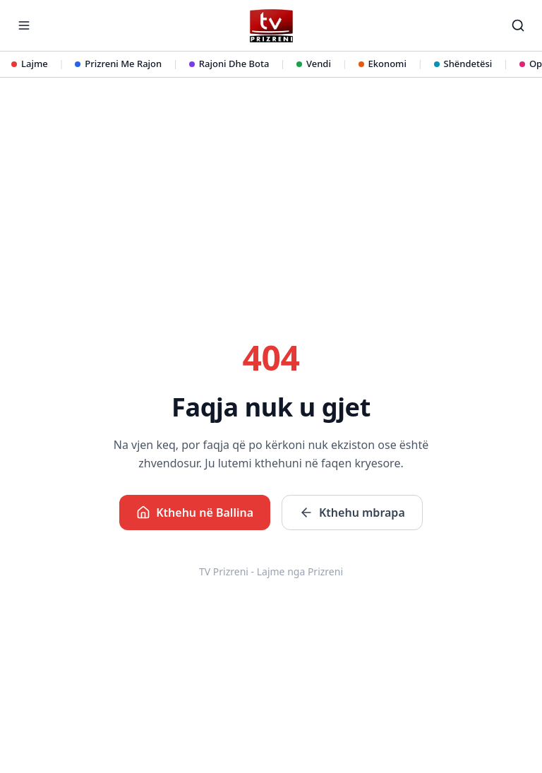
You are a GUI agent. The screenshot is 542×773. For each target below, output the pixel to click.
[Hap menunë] (24, 25)
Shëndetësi (463, 63)
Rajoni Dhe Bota (229, 63)
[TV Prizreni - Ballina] (270, 25)
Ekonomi (382, 63)
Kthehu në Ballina (194, 512)
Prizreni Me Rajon (118, 63)
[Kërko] (518, 25)
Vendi (313, 63)
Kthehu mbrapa (352, 512)
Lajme (29, 63)
